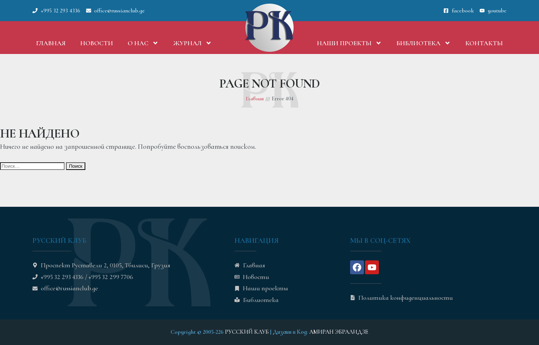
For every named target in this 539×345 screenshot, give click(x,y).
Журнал (192, 43)
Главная (51, 43)
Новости (96, 43)
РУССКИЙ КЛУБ (247, 332)
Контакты (484, 43)
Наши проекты (349, 43)
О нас (143, 43)
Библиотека (423, 43)
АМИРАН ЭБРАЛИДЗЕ (338, 332)
